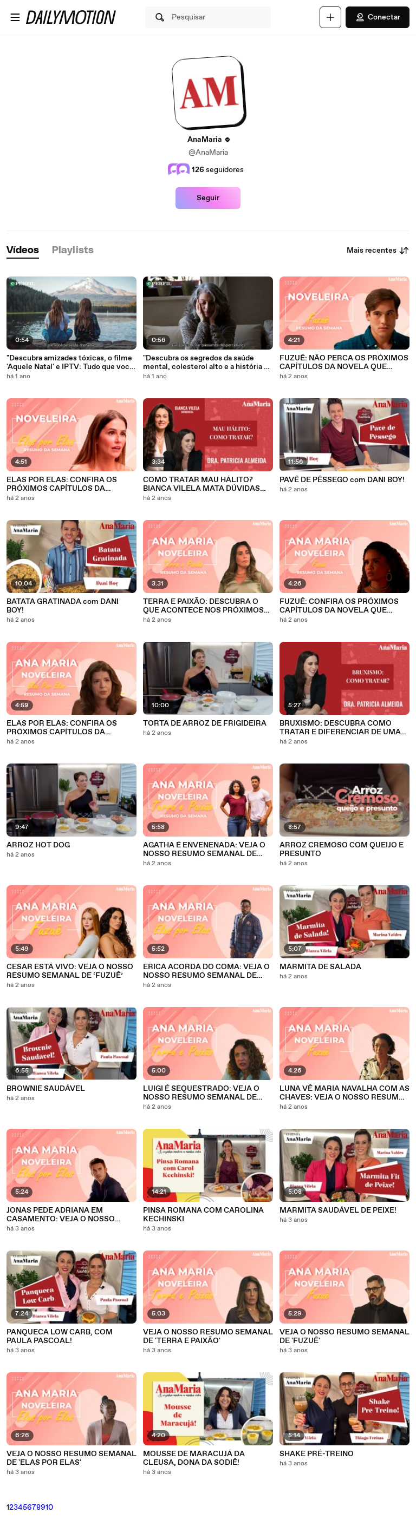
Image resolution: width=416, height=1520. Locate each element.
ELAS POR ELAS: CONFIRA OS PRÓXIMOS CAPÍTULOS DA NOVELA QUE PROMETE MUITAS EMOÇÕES (66, 484)
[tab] (22, 251)
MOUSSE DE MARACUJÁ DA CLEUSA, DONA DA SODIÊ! (194, 1458)
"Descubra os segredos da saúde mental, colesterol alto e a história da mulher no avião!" (207, 362)
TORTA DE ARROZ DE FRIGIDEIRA (204, 723)
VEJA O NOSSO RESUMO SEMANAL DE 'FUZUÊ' (345, 1336)
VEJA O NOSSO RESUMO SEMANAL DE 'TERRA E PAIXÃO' (208, 1336)
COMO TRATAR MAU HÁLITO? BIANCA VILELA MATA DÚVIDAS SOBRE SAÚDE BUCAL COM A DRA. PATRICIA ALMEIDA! (207, 484)
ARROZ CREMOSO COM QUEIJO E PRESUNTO (342, 849)
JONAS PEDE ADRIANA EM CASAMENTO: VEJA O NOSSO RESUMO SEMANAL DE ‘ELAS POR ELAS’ (69, 1214)
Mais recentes (378, 250)
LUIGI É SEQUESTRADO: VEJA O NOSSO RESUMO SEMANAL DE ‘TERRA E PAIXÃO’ (201, 1093)
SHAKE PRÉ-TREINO (317, 1454)
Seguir (208, 198)
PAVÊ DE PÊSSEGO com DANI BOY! (342, 480)
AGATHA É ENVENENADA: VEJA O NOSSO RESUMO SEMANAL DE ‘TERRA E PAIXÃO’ (204, 849)
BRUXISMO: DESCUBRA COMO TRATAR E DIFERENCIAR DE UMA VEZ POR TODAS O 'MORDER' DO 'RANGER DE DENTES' (340, 727)
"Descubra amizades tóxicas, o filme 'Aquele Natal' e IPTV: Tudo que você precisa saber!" (70, 362)
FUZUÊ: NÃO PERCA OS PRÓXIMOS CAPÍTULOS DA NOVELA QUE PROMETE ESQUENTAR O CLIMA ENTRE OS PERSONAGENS (344, 362)
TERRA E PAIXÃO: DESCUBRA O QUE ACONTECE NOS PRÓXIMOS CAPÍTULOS (203, 606)
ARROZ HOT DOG (38, 845)
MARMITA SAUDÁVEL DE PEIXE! (338, 1210)
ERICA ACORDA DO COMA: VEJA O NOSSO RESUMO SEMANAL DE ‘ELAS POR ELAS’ (206, 971)
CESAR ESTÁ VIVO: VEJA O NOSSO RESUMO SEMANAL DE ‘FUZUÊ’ (69, 971)
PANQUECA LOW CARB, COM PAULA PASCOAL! (59, 1336)
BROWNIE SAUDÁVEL (45, 1088)
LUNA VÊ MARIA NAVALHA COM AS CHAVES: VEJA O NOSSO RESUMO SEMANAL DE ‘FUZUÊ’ (345, 1093)
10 (49, 1507)
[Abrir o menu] (15, 17)
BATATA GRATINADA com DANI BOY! (62, 606)
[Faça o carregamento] (330, 17)
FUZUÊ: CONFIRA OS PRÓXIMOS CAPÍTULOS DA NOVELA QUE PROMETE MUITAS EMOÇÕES (339, 606)
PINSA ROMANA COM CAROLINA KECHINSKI (203, 1214)
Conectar (377, 17)
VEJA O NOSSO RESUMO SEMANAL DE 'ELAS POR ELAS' (71, 1458)
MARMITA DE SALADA (320, 967)
